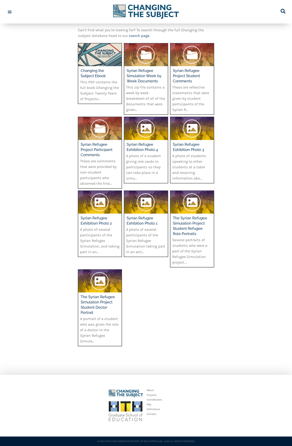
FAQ (149, 404)
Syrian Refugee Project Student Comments (186, 75)
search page (139, 36)
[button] (10, 12)
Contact (151, 414)
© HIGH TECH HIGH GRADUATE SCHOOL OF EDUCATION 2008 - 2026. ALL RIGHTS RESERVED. (146, 441)
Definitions (153, 409)
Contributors (154, 399)
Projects (151, 395)
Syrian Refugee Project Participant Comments (96, 149)
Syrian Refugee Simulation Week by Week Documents (144, 75)
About (150, 390)
